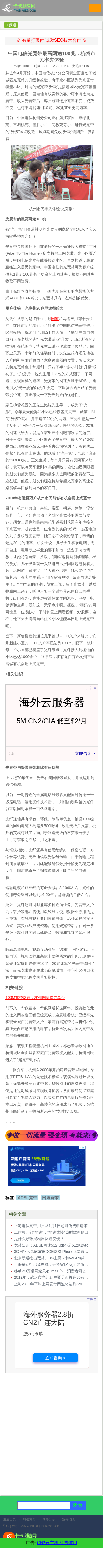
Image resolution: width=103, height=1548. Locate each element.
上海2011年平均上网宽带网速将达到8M (48, 1284)
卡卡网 (24, 9)
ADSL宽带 (27, 1197)
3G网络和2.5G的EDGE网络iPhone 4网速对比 (53, 1251)
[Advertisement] (51, 1430)
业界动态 (68, 1519)
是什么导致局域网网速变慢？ (39, 1238)
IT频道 (10, 25)
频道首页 (9, 1519)
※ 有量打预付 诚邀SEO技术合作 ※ (51, 40)
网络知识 (48, 1519)
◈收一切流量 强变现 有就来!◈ (51, 1135)
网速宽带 (50, 1197)
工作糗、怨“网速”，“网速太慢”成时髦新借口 (51, 1232)
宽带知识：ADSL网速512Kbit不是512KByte (51, 1245)
